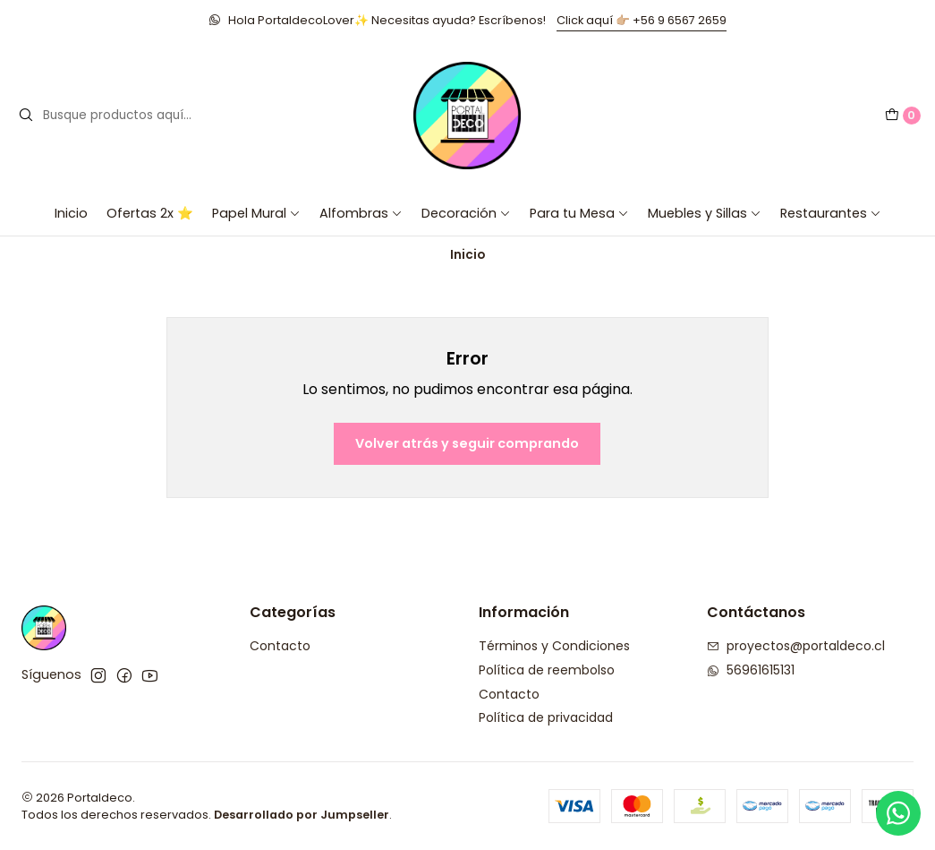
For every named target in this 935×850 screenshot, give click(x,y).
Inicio (71, 213)
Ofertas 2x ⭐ (149, 213)
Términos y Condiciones (554, 646)
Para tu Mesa (579, 213)
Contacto (280, 646)
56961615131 (751, 670)
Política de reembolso (547, 670)
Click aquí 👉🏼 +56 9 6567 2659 (642, 20)
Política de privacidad (546, 717)
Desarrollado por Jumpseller (301, 814)
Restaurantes (830, 213)
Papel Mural (256, 213)
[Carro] (902, 115)
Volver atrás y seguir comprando (467, 443)
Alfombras (361, 213)
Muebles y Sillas (704, 213)
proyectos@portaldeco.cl (796, 646)
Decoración (466, 213)
